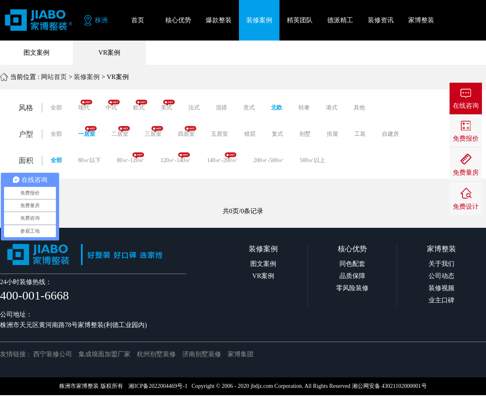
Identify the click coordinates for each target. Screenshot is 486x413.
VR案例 (109, 52)
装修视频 (441, 288)
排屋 (332, 134)
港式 (331, 108)
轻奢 (304, 108)
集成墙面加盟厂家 (104, 354)
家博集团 (241, 354)
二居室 (120, 131)
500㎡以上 (312, 160)
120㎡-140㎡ (175, 157)
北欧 (276, 108)
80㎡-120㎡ (131, 157)
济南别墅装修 (201, 354)
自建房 (390, 134)
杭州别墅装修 (156, 354)
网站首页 (54, 76)
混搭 (221, 108)
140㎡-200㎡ (222, 157)
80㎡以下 (89, 160)
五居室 (219, 134)
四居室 (187, 131)
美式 (168, 105)
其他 (359, 108)
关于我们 (441, 263)
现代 (85, 105)
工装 (360, 134)
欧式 (140, 105)
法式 (194, 108)
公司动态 (441, 275)
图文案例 (36, 52)
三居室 (154, 131)
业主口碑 (441, 300)
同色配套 (352, 263)
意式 (249, 108)
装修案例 (87, 76)
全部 (56, 108)
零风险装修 (352, 288)
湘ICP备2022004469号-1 (157, 386)
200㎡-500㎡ (269, 160)
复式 (277, 134)
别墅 (305, 134)
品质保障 (352, 275)
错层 (250, 134)
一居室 (87, 131)
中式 (113, 105)
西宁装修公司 (52, 354)
